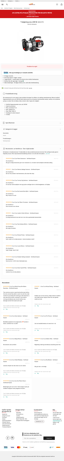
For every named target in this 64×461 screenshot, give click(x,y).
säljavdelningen (56, 420)
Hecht (4, 135)
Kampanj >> (10, 1)
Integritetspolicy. (51, 442)
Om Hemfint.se (19, 414)
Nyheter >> (3, 1)
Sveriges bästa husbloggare (22, 420)
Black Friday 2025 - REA (21, 419)
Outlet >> (17, 1)
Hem (2, 8)
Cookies (18, 415)
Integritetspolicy (20, 417)
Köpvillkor (18, 412)
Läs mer (48, 153)
